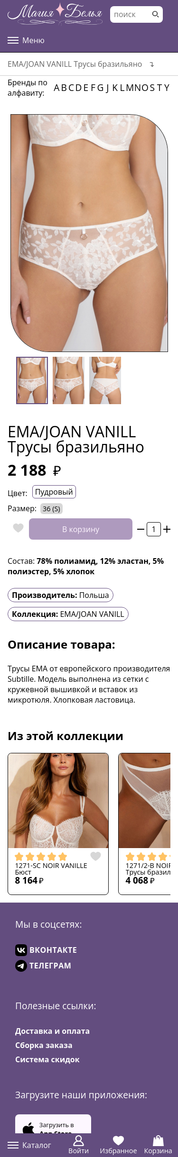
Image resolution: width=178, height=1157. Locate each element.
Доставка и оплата (52, 1031)
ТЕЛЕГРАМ (43, 966)
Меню (26, 40)
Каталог (29, 1145)
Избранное (118, 1145)
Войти (78, 1145)
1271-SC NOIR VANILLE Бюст (51, 869)
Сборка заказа (44, 1045)
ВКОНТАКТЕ (46, 950)
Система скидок (47, 1059)
